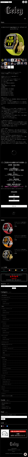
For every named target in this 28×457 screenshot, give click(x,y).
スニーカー (5, 359)
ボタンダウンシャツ (6, 381)
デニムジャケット (6, 390)
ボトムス (3, 386)
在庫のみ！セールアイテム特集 (7, 395)
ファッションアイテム (7, 368)
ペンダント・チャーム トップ (7, 308)
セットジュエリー (5, 335)
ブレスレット (4, 315)
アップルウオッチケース (6, 297)
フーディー (5, 370)
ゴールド (4, 301)
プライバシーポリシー (5, 406)
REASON (3, 357)
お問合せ (3, 404)
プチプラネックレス (5, 328)
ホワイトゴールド (6, 303)
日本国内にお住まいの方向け (14, 209)
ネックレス (5, 350)
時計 (4, 352)
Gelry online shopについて (6, 403)
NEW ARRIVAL (4, 295)
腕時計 (3, 306)
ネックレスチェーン (5, 299)
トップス (4, 361)
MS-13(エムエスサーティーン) (7, 344)
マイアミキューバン (5, 342)
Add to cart (14, 206)
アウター (4, 366)
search (10, 2)
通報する (14, 212)
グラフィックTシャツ (6, 379)
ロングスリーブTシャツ (7, 384)
